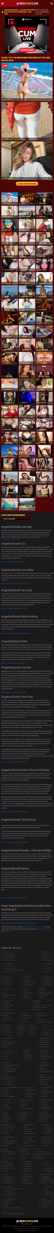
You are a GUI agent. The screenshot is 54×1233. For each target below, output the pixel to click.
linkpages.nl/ (25, 997)
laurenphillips (24, 1104)
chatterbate (30, 1087)
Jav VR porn (46, 1032)
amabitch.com (43, 1084)
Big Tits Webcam (48, 985)
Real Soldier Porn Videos (41, 1007)
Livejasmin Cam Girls (47, 1201)
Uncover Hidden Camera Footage (12, 1087)
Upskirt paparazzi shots (46, 1038)
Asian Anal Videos (8, 958)
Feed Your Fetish (8, 988)
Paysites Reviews (46, 1108)
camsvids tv (21, 1028)
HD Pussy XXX (24, 1151)
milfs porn (25, 995)
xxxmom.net (23, 1116)
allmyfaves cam (48, 1129)
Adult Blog (25, 1180)
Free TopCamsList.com (45, 1114)
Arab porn (23, 1156)
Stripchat (47, 929)
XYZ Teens (45, 1089)
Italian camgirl (49, 1193)
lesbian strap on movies (9, 1042)
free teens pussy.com (30, 1141)
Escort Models (26, 1178)
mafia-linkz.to (45, 958)
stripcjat (5, 1015)
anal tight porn (39, 1156)
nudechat (47, 1191)
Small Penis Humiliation (9, 995)
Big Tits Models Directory (10, 960)
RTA (23, 1224)
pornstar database (25, 1154)
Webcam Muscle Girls (30, 1133)
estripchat (44, 1199)
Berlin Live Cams (44, 1040)
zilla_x (5, 1040)
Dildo (13, 663)
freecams (20, 1030)
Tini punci (6, 1104)
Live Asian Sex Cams (30, 1146)
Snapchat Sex (7, 1108)
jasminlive (43, 1183)
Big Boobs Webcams (9, 1096)
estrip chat (43, 1059)
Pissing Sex (30, 1096)
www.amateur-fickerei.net (10, 1141)
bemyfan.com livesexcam (46, 1116)
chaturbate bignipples (26, 1108)
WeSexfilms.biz (48, 963)
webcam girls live (45, 1178)
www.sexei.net (43, 1119)
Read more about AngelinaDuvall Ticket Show (15, 842)
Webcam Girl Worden (9, 1137)
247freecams (7, 1116)
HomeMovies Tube (29, 982)
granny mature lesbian (9, 1127)
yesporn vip (46, 1141)
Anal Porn (44, 1096)
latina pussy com (24, 1114)
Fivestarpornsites (27, 993)
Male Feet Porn (29, 1057)
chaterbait (6, 997)
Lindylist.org (27, 1166)
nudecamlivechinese (9, 1005)
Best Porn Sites (43, 1069)
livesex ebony (49, 1195)
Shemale (46, 1124)
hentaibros (47, 976)
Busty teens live (38, 1009)
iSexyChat (25, 990)
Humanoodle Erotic (8, 963)
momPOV (44, 1102)
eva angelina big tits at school (11, 1065)
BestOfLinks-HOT (29, 1161)
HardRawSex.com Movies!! (45, 993)
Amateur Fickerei (8, 1001)
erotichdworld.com (8, 1151)
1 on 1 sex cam (47, 978)
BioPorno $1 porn (48, 1137)
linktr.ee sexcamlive (40, 1151)
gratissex (6, 1121)
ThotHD (5, 1156)
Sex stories (6, 1133)
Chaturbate (40, 929)
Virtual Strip (37, 1003)
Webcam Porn (42, 1121)
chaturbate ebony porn (9, 1199)
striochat (24, 1020)
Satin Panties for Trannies (10, 1077)
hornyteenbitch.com (9, 1050)
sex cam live (6, 1003)
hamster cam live (44, 1046)
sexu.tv (29, 1092)
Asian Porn (46, 1034)
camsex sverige (7, 1203)
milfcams (5, 1094)
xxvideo (5, 1112)
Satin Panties (28, 1164)
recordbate (40, 927)
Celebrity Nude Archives (46, 1071)
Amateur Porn (28, 1168)
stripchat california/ (32, 1089)
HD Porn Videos (48, 968)
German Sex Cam (8, 1183)
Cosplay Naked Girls (46, 1203)
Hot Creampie (7, 1025)
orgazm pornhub (46, 1106)
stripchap (6, 1075)
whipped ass (27, 980)
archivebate (26, 927)
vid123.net (6, 976)
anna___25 (6, 951)
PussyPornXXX (39, 1158)
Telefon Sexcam (7, 980)
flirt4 (46, 1188)
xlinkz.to (5, 1059)
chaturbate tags (28, 1129)
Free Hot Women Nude (46, 1057)
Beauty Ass (46, 1146)
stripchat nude (7, 1161)
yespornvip (41, 988)
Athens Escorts (28, 1131)
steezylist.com (7, 1062)
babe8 (45, 1028)
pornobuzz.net (47, 1139)
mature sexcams (44, 1042)
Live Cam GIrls (7, 972)
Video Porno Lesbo (8, 1168)
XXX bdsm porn (7, 1124)
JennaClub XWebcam (9, 1071)
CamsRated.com (48, 980)
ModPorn (5, 1057)
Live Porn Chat (28, 1139)
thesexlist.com (29, 1054)
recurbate (33, 927)
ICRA (31, 1224)
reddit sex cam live (8, 1079)
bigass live (33, 1030)
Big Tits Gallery (28, 1170)
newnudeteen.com (47, 1092)
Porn (4, 1022)
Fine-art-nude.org (29, 1137)
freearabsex (28, 1059)
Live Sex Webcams (27, 1017)
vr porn (5, 1174)
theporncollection (46, 1174)
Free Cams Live (41, 1020)
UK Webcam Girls (44, 1065)
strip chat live (41, 990)
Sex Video (44, 1104)
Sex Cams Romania (8, 1129)
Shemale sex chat (43, 995)
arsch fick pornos (41, 1013)
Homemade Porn (8, 1044)
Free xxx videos (48, 1170)
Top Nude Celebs (27, 1176)
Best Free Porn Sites (9, 978)
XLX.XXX (5, 1139)
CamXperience (7, 1030)
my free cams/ (7, 1186)
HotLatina (41, 1067)
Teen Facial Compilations (10, 1069)
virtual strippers (24, 1149)
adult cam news (48, 1166)
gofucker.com (7, 1009)
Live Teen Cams (48, 970)
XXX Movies (47, 1164)
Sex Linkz (23, 1158)
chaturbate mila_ (7, 1038)
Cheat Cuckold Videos (9, 1154)
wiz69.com (45, 953)
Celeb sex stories (8, 1020)
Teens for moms (43, 1112)
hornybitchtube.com (9, 1178)
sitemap (22, 1121)
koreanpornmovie (47, 1087)
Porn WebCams (7, 982)
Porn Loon (44, 1205)
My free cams (8, 931)
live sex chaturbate (8, 953)
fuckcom (26, 978)
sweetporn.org (7, 1067)
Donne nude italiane (27, 1183)
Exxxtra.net (6, 1007)
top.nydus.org (34, 1028)
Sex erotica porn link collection (11, 1207)
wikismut (5, 1046)
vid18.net (5, 1114)
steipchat (46, 1161)
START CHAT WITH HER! (27, 184)
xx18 (4, 993)
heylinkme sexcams (8, 1166)
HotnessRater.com (45, 1044)
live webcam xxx (48, 1131)
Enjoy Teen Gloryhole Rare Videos (12, 1188)
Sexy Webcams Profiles (9, 968)
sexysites (44, 1094)
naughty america (44, 1050)
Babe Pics (27, 1052)
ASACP (27, 1224)
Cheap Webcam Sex (47, 1100)
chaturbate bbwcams (9, 955)
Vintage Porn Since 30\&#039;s (44, 1154)
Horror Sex (43, 1081)
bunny (5, 1211)
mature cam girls (28, 1124)
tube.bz (26, 1143)
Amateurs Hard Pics (25, 1100)
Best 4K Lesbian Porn (9, 1193)
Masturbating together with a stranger (13, 1213)
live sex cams (43, 1054)
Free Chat (14, 762)
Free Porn (23, 1106)
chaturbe (22, 1119)
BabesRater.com (28, 985)
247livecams (6, 1100)
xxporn (32, 1025)
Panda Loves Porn (8, 1081)
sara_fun (26, 1127)
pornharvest (6, 1106)
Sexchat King (25, 1174)
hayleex (46, 972)
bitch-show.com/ (48, 1030)
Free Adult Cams (7, 1032)
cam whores (45, 951)
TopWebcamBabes (8, 1143)
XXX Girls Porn (7, 1028)
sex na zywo (6, 1054)
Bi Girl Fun (44, 1207)
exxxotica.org (47, 1168)
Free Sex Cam (7, 1034)
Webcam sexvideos (47, 960)
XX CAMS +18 (6, 1092)
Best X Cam (28, 1050)
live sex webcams (26, 1015)
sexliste (5, 990)
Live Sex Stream (7, 1180)
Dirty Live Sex (7, 1119)
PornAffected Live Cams (10, 1013)
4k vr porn (6, 1131)
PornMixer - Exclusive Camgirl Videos (13, 970)
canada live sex (48, 982)
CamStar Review (31, 1094)
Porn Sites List (43, 1062)
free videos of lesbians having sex (43, 1005)
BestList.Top (21, 1032)
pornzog (24, 988)
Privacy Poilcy (7, 966)
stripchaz (32, 1032)
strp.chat (5, 1205)
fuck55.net (21, 1025)
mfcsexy (5, 1089)
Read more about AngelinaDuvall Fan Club (14, 608)
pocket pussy (7, 1195)
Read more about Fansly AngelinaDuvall (13, 898)
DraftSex (24, 1013)
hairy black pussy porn (43, 1015)
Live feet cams (7, 1017)
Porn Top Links (7, 985)
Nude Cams (23, 1112)
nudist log (38, 1149)
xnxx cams (46, 1025)
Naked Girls (43, 1075)
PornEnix (39, 1017)
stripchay (5, 1170)
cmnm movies (7, 1176)
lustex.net (41, 997)
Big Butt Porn (47, 1133)
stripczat (32, 1034)
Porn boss (23, 1102)
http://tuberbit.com (8, 1191)
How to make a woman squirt (45, 1022)
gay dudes (21, 1034)
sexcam (46, 966)
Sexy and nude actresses (10, 1052)
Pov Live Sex (25, 1022)
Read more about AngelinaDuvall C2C (12, 562)
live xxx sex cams (8, 1158)
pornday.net (45, 955)
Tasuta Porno (48, 1186)
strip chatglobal (44, 1052)
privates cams (37, 1001)
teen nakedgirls (7, 1084)
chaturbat (6, 1146)
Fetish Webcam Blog (9, 1201)
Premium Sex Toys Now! (46, 1077)
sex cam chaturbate (45, 1079)
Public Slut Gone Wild (47, 1180)
